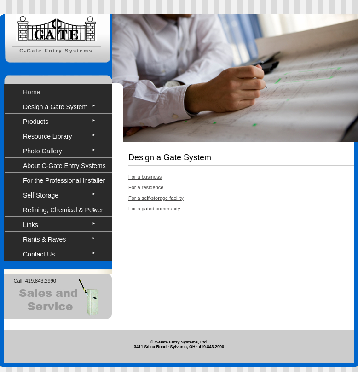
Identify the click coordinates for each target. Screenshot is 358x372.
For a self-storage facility (156, 198)
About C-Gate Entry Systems (64, 165)
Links (30, 224)
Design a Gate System (55, 106)
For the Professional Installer (64, 180)
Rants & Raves (44, 239)
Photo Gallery (42, 151)
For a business (145, 177)
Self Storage (40, 195)
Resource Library (47, 136)
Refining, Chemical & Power (63, 210)
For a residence (145, 187)
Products (35, 121)
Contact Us (39, 254)
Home (31, 92)
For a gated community (154, 208)
